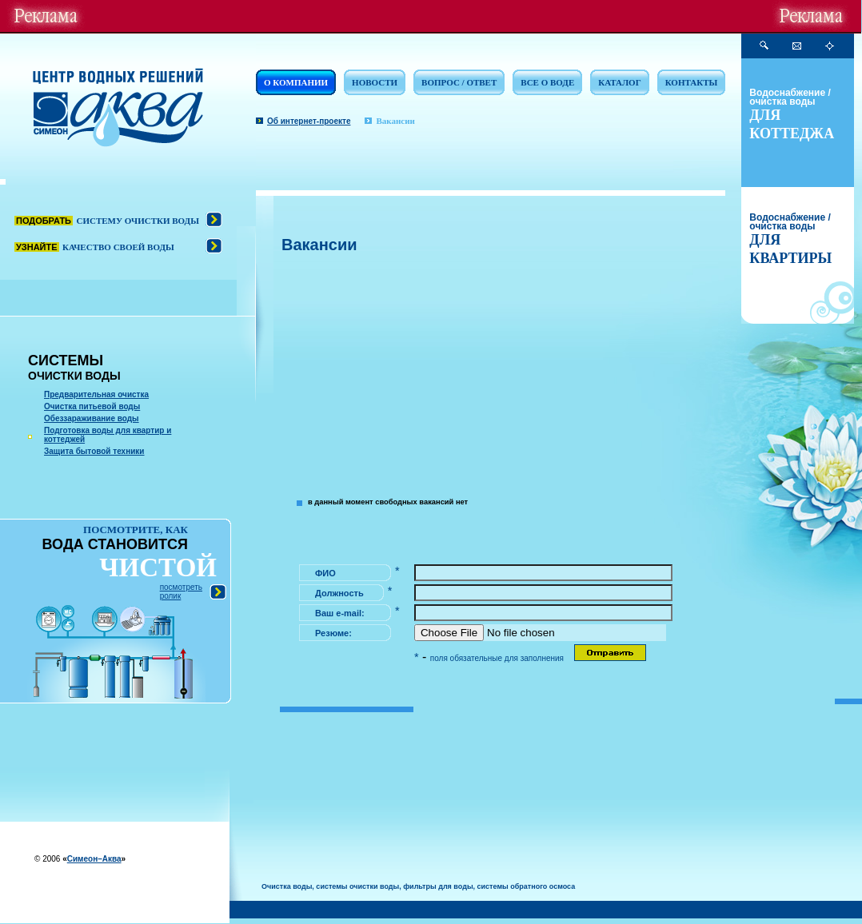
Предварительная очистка (96, 394)
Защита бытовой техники (94, 451)
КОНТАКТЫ (691, 82)
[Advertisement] (503, 374)
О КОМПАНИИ (296, 82)
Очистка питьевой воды (92, 406)
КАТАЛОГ (619, 82)
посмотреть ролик (181, 591)
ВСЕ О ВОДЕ (547, 82)
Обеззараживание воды (91, 418)
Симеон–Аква (94, 858)
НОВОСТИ (374, 82)
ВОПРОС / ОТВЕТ (459, 82)
